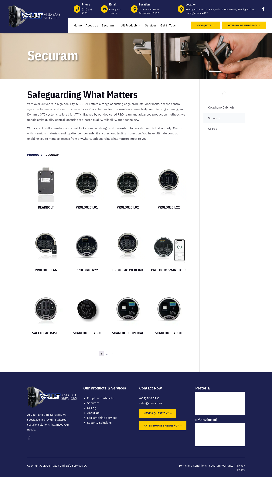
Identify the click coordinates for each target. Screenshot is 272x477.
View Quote (205, 25)
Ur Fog (212, 128)
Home (78, 25)
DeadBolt (46, 207)
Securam (109, 25)
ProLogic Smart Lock (169, 270)
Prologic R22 (87, 270)
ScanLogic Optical (128, 333)
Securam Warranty (221, 465)
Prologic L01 (87, 207)
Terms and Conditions (193, 465)
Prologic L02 (128, 207)
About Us (92, 25)
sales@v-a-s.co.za (150, 403)
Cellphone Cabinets (221, 107)
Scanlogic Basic (87, 333)
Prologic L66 (46, 270)
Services (151, 25)
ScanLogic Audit (169, 333)
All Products (131, 25)
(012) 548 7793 (149, 398)
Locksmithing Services (102, 418)
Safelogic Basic (46, 333)
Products (35, 155)
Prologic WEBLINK (127, 270)
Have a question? (156, 413)
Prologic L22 (169, 207)
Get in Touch (168, 25)
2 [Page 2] (106, 353)
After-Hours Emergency (244, 25)
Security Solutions (99, 422)
